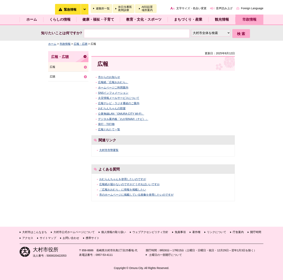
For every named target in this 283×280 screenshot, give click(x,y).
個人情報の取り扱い (113, 232)
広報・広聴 (80, 43)
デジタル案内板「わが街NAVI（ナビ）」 (123, 119)
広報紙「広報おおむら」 (113, 82)
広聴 (52, 76)
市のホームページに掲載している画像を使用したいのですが (136, 194)
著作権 (196, 232)
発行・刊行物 (106, 124)
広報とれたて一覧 (109, 129)
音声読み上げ (224, 8)
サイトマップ (48, 237)
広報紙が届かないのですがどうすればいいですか (129, 184)
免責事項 (180, 232)
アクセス (27, 237)
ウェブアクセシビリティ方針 (150, 232)
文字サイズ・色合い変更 (191, 8)
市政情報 (249, 19)
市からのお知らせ (109, 77)
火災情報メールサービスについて (118, 97)
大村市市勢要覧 (109, 150)
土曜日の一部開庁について (165, 254)
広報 (52, 66)
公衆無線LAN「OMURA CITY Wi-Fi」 (121, 113)
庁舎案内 (238, 232)
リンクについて (216, 232)
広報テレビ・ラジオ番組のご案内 (118, 103)
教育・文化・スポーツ (144, 19)
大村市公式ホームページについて (74, 232)
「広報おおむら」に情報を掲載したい (122, 189)
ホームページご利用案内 (113, 87)
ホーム (31, 19)
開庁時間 (255, 232)
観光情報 (222, 19)
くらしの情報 (60, 19)
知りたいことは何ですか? (61, 33)
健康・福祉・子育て (98, 19)
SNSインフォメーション (113, 92)
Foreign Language (252, 8)
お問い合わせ (71, 237)
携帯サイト (92, 237)
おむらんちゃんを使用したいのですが (122, 179)
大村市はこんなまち (34, 232)
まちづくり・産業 (188, 19)
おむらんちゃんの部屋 (112, 108)
